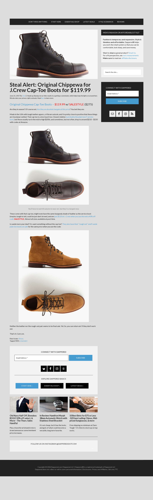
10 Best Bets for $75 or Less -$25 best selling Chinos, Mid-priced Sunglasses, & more (84, 417)
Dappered (76, 9)
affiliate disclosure (129, 57)
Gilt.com (111, 493)
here (42, 97)
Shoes (21, 337)
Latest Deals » (77, 385)
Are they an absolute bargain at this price (53, 108)
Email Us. (132, 52)
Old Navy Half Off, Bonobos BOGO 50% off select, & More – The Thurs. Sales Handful (23, 418)
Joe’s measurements (131, 54)
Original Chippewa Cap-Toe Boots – (37, 103)
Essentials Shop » (52, 385)
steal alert (23, 340)
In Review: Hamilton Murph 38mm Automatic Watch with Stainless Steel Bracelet (53, 417)
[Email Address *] (41, 357)
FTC (116, 493)
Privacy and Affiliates (99, 493)
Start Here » (26, 385)
